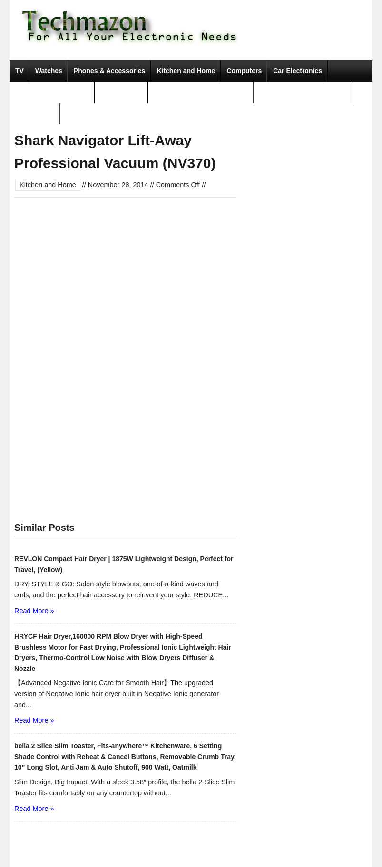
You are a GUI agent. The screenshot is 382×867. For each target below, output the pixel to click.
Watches (48, 71)
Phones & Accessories (109, 71)
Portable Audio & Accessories (201, 92)
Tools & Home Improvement (304, 92)
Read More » (34, 610)
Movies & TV (35, 113)
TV (19, 71)
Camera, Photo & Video (52, 92)
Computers (244, 71)
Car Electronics (297, 71)
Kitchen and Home (186, 71)
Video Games (121, 92)
